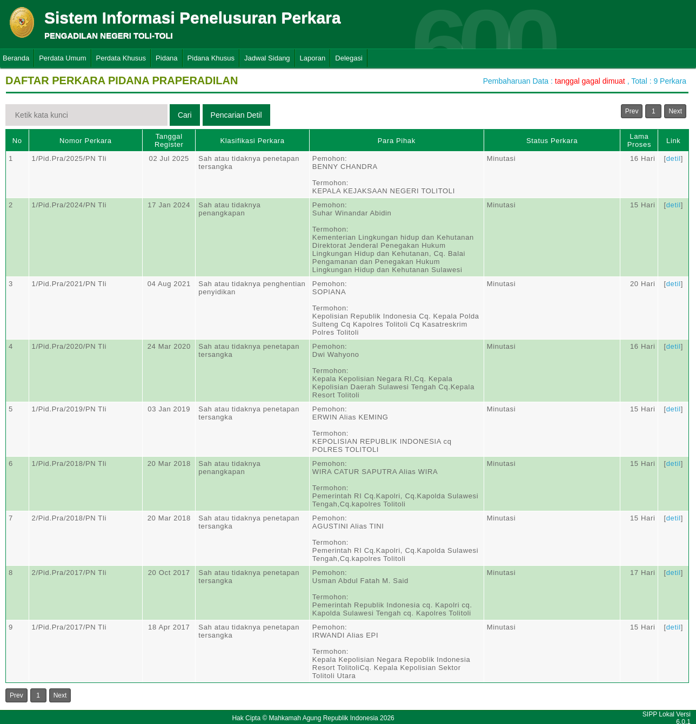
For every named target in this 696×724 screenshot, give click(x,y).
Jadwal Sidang (267, 58)
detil (673, 158)
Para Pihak (397, 141)
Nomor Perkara (85, 141)
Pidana (166, 58)
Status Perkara (552, 141)
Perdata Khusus (121, 58)
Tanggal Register (169, 140)
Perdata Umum (62, 58)
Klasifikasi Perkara (252, 141)
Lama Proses (639, 140)
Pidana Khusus (211, 58)
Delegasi (349, 58)
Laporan (313, 58)
